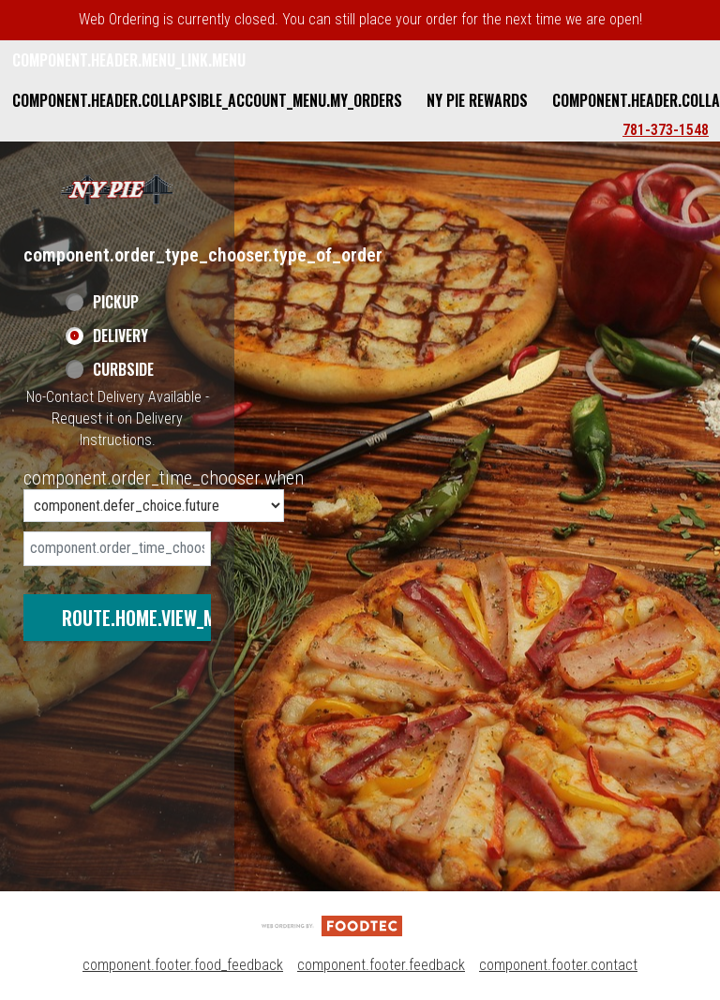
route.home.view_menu (154, 618)
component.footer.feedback (381, 965)
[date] (117, 548)
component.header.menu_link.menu (129, 60)
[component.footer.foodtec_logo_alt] (332, 924)
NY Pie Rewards (477, 100)
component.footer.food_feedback (182, 965)
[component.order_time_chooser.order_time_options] (153, 505)
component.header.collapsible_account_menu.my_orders (207, 100)
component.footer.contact (558, 965)
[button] (117, 189)
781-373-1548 (665, 130)
